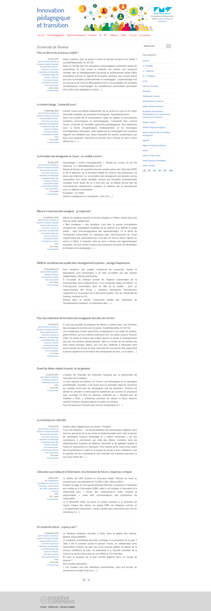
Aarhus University (150, 86)
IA (100, 35)
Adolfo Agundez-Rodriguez (154, 160)
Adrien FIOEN (149, 166)
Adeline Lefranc (149, 122)
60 (160, 170)
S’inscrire (133, 35)
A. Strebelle (148, 66)
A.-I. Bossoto (148, 71)
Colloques (114, 35)
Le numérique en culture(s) (51, 420)
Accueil (41, 35)
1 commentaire (52, 249)
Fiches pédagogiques (55, 35)
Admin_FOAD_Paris (151, 155)
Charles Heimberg (51, 377)
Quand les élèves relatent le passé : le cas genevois (63, 368)
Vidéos (123, 35)
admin (145, 150)
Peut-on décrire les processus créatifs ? (58, 52)
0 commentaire (52, 91)
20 (149, 170)
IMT (105, 35)
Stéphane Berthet (51, 274)
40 (154, 170)
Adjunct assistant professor (154, 145)
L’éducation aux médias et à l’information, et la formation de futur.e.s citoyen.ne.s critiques (84, 472)
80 (165, 170)
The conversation (52, 85)
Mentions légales (67, 607)
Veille (56, 137)
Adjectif (146, 140)
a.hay (145, 81)
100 (170, 170)
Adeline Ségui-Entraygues (154, 127)
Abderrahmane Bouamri (153, 106)
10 (89, 580)
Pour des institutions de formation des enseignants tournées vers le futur (76, 318)
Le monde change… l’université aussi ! (57, 104)
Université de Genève (49, 83)
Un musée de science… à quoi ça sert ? (57, 527)
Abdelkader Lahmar (151, 96)
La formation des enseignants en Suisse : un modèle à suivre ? (70, 156)
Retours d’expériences (76, 35)
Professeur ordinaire (50, 380)
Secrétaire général (51, 272)
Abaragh (146, 91)
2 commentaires (52, 194)
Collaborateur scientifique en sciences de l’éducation (48, 483)
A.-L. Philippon (149, 76)
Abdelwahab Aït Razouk (153, 101)
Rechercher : (150, 46)
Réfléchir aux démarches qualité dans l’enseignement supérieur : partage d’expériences (83, 263)
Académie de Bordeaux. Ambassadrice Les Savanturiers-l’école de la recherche (157, 114)
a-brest (146, 61)
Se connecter (145, 35)
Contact (43, 607)
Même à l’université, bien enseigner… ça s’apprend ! (64, 211)
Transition (92, 35)
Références (53, 607)
